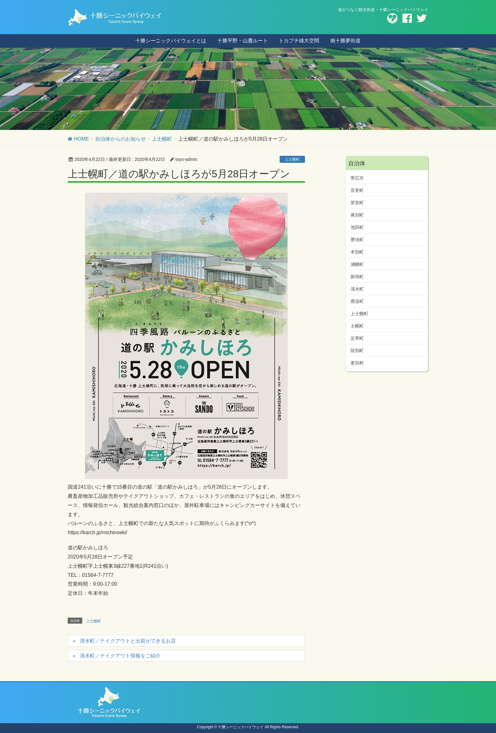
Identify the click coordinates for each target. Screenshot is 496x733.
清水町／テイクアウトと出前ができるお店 (128, 641)
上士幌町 (292, 159)
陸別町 (357, 350)
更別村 (357, 362)
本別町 (357, 251)
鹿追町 (357, 301)
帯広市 (357, 177)
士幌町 (357, 325)
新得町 (357, 276)
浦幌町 (357, 264)
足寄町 (357, 338)
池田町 (357, 227)
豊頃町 (357, 239)
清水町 (357, 288)
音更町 (357, 190)
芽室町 (357, 202)
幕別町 (357, 214)
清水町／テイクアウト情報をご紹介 (120, 655)
